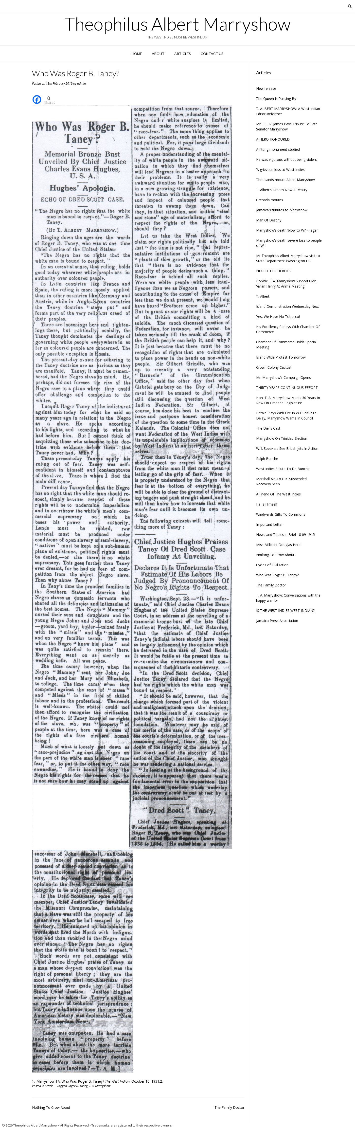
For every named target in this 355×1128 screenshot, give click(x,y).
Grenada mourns (269, 200)
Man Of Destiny (268, 220)
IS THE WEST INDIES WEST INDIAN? (285, 610)
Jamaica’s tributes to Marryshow (281, 210)
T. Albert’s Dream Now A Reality (281, 189)
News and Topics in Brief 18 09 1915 (285, 534)
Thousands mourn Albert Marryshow (285, 179)
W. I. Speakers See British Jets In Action (287, 448)
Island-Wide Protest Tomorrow (281, 357)
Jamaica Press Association (277, 620)
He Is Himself (266, 504)
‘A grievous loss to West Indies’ (280, 169)
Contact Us (212, 54)
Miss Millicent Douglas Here (278, 544)
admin (81, 83)
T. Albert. (263, 296)
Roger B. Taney (78, 1086)
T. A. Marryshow (99, 1086)
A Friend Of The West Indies (278, 494)
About (158, 54)
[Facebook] (37, 96)
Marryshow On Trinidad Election (281, 438)
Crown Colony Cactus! (273, 367)
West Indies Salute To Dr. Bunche (283, 468)
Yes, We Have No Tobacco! (278, 316)
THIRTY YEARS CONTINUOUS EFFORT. (287, 387)
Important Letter (269, 524)
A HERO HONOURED (273, 139)
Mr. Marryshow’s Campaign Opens (283, 377)
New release (266, 88)
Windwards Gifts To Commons (280, 514)
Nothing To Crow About (51, 1107)
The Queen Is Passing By (276, 98)
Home (137, 54)
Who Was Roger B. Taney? (277, 575)
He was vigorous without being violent (286, 159)
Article (49, 1086)
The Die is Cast (268, 428)
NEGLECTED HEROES (273, 271)
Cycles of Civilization (272, 565)
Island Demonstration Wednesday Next (287, 306)
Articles (182, 54)
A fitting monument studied (278, 149)
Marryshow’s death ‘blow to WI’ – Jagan (287, 230)
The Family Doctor (229, 1107)
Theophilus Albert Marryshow (178, 24)
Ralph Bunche (267, 458)
